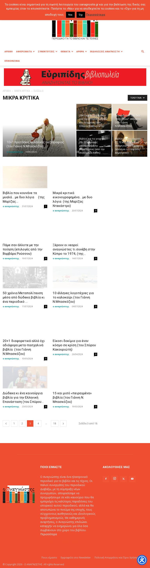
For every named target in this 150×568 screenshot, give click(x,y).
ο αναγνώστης (15, 151)
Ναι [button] (70, 14)
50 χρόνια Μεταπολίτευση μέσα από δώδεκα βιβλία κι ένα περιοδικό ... (24, 297)
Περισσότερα (48, 534)
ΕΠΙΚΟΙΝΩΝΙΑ (12, 60)
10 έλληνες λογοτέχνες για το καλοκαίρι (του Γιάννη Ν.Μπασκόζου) (73, 297)
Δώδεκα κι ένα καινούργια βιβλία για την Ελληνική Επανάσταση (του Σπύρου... (23, 397)
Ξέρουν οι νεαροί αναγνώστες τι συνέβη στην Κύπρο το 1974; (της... (74, 249)
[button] (142, 51)
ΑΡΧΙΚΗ (8, 51)
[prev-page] (6, 423)
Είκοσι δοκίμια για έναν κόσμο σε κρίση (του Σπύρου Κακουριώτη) (74, 345)
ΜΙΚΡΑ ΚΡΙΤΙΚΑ (22, 91)
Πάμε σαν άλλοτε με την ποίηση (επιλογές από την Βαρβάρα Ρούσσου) (22, 249)
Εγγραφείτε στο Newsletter (76, 557)
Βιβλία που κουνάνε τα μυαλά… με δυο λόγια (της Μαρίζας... (24, 197)
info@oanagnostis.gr (70, 542)
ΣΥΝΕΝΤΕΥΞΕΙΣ (47, 51)
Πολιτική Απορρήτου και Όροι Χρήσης (116, 557)
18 (54, 423)
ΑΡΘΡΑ (81, 51)
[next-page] (63, 423)
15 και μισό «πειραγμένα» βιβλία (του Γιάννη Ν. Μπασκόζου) (72, 397)
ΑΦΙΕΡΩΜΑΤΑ (25, 51)
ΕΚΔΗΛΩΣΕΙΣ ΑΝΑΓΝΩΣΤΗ (106, 51)
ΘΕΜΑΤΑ (67, 51)
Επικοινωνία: (48, 542)
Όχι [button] (81, 14)
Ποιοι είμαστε (49, 557)
